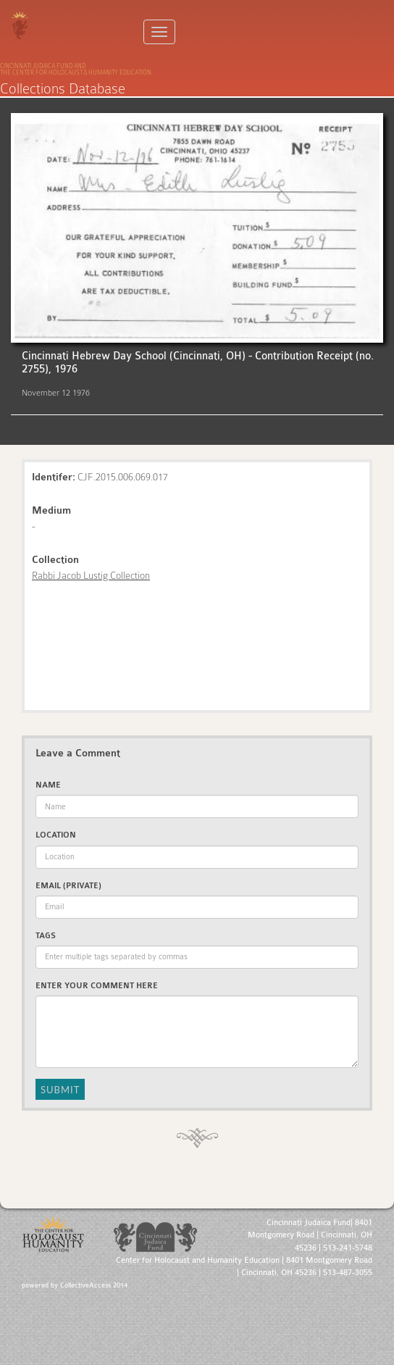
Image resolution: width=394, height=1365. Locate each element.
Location (55, 835)
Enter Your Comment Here (96, 985)
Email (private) (68, 885)
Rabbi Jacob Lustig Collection (91, 575)
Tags (45, 935)
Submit (60, 1089)
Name (48, 785)
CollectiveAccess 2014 (93, 1285)
